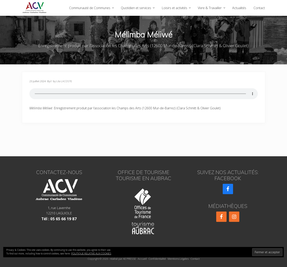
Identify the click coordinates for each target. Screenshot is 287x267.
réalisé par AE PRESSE (123, 259)
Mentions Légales (178, 259)
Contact (195, 259)
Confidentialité (157, 259)
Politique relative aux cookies (91, 253)
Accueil (142, 259)
